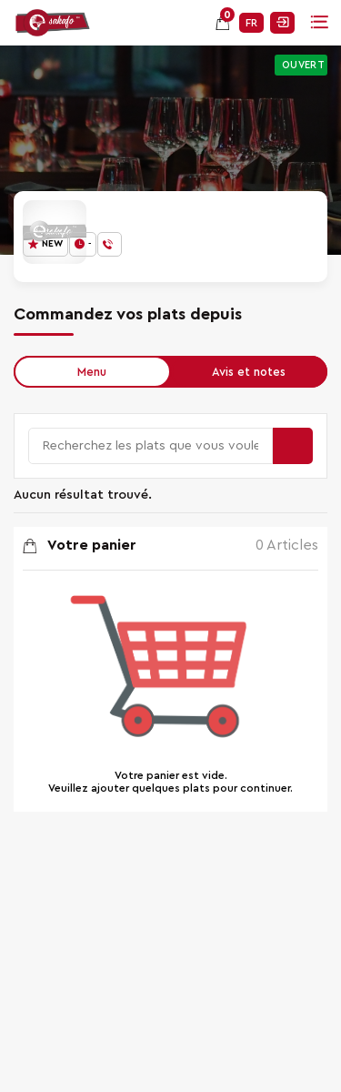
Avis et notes (249, 372)
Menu (91, 372)
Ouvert (303, 65)
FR (251, 22)
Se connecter (282, 23)
